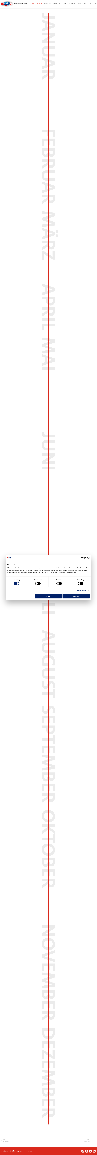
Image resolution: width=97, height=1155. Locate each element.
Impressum (20, 1151)
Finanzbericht (82, 4)
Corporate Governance (52, 4)
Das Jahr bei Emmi (36, 4)
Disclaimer (29, 1151)
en (90, 4)
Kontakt (12, 1151)
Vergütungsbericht (68, 4)
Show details (81, 590)
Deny (48, 596)
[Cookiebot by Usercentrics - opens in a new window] (81, 557)
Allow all (76, 596)
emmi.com (4, 1151)
